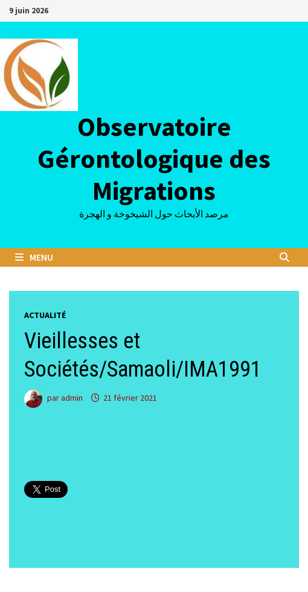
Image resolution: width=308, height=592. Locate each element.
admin (72, 397)
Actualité (45, 315)
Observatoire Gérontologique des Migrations (154, 158)
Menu (34, 257)
